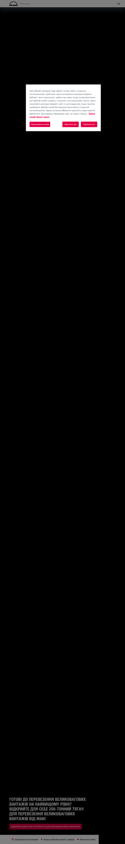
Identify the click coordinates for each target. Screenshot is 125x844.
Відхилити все (71, 124)
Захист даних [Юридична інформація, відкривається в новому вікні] (42, 117)
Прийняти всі (89, 124)
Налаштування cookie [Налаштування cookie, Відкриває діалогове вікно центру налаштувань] (40, 124)
